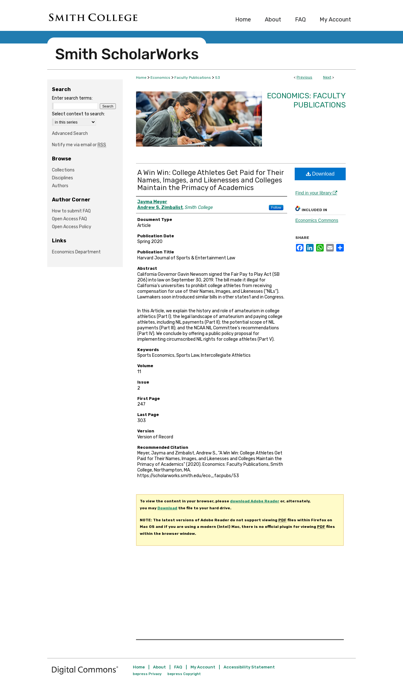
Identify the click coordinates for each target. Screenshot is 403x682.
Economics (160, 77)
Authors (60, 185)
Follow (276, 207)
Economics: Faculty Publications (306, 100)
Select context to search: (78, 114)
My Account (202, 667)
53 (217, 77)
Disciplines (62, 178)
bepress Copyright (184, 674)
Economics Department (76, 252)
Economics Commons (316, 220)
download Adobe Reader (254, 501)
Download (320, 173)
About (159, 667)
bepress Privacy (147, 674)
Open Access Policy (71, 226)
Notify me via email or (79, 144)
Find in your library (316, 192)
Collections (63, 170)
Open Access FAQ (69, 219)
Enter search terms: (72, 98)
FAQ (178, 667)
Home (141, 77)
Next (327, 77)
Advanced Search (70, 133)
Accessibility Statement (249, 667)
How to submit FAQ (71, 211)
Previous (304, 77)
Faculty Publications (192, 77)
